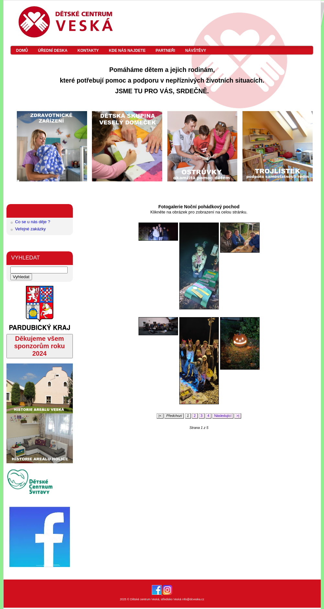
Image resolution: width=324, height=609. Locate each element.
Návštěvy (195, 50)
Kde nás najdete (127, 50)
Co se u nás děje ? (32, 221)
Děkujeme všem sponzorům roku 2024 (39, 346)
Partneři (165, 50)
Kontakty (88, 50)
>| (237, 416)
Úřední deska (52, 50)
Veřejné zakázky (30, 228)
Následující (223, 416)
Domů (22, 50)
